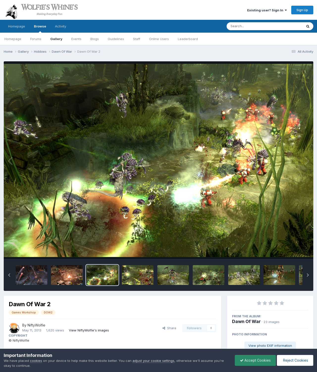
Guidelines (116, 39)
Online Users (159, 39)
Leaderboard (188, 39)
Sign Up (302, 10)
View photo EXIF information (270, 346)
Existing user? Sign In (267, 10)
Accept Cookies (255, 360)
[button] (9, 275)
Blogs (94, 39)
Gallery (56, 39)
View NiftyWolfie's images (89, 330)
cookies (36, 361)
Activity (60, 26)
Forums (35, 39)
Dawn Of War (246, 321)
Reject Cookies (295, 360)
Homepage (16, 26)
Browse (40, 28)
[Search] (251, 26)
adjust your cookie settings (153, 361)
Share (169, 328)
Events (76, 39)
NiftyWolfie (36, 325)
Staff (136, 39)
